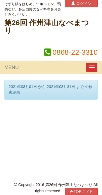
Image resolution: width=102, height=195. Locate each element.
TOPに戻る (81, 113)
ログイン (81, 3)
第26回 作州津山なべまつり (46, 27)
